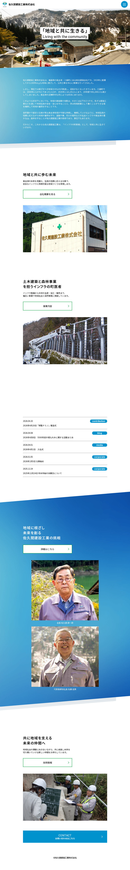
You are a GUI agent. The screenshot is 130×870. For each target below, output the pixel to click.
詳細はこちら (47, 549)
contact (65, 837)
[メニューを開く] (124, 4)
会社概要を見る (47, 194)
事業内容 (47, 306)
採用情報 (47, 762)
